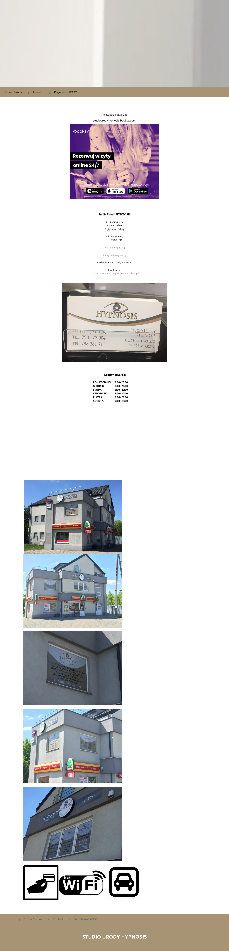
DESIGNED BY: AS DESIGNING (114, 943)
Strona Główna (33, 919)
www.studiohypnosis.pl (114, 247)
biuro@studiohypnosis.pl (114, 255)
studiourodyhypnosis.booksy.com (114, 120)
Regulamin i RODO (65, 92)
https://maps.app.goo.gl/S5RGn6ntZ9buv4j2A (117, 273)
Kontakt (38, 92)
